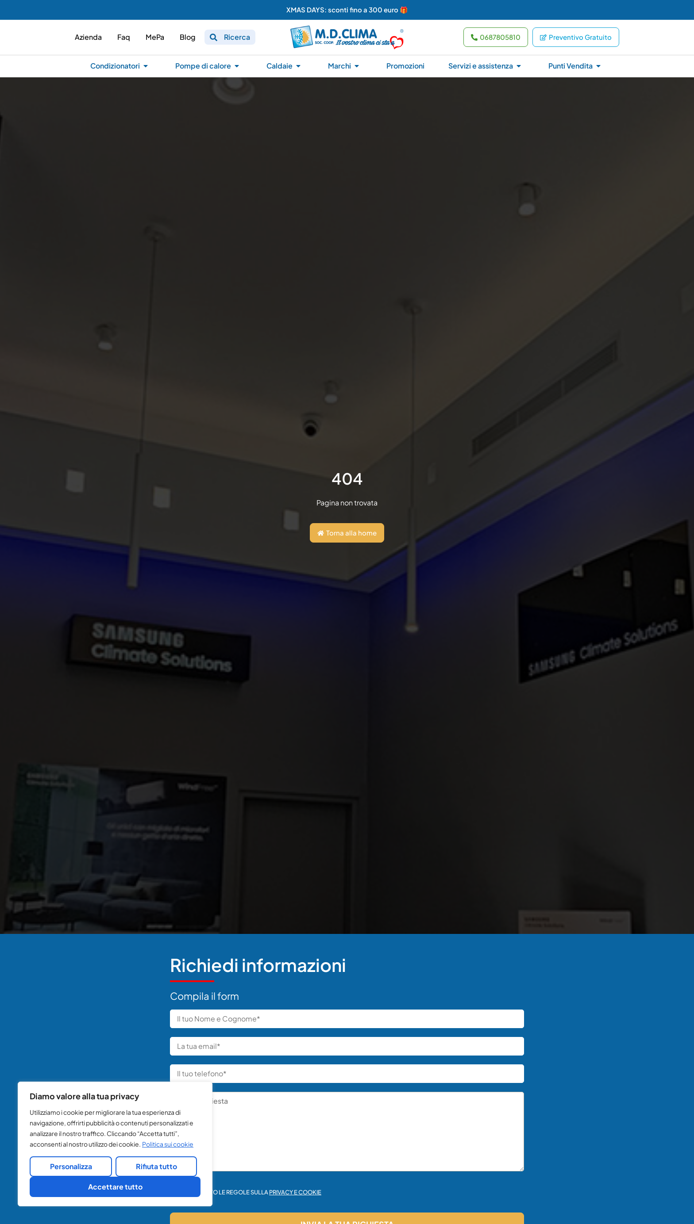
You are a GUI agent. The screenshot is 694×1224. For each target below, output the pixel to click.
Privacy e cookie (295, 1192)
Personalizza (71, 1166)
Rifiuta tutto (156, 1166)
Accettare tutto (115, 1186)
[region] (115, 1144)
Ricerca (237, 37)
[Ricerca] (213, 37)
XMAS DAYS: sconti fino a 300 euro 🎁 (347, 9)
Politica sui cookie (167, 1144)
